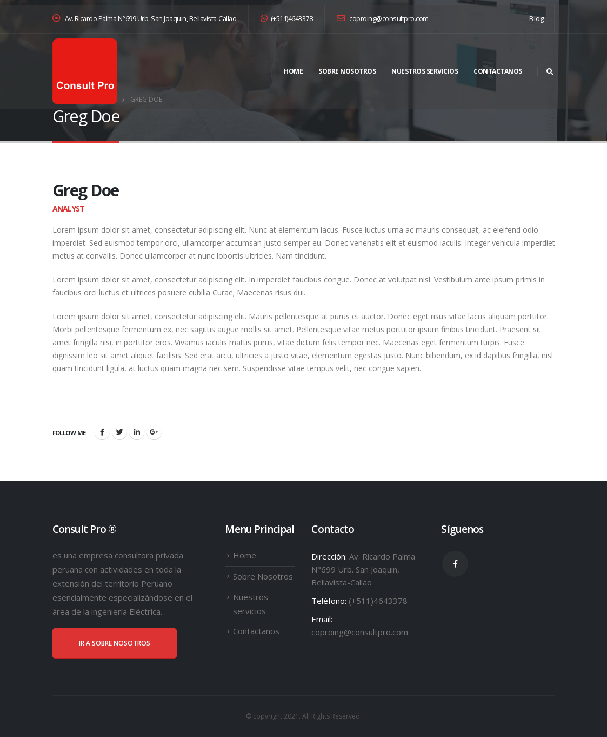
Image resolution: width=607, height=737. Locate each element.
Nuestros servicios (424, 71)
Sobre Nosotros (347, 71)
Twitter (119, 431)
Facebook (102, 431)
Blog (536, 18)
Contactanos (497, 71)
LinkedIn (136, 431)
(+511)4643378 (286, 18)
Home (293, 71)
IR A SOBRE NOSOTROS (114, 643)
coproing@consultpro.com (383, 18)
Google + (154, 431)
